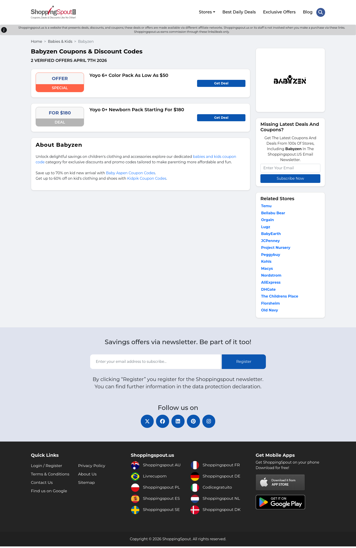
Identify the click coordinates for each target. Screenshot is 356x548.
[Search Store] (320, 12)
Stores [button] (205, 12)
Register (244, 363)
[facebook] (162, 422)
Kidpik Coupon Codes (146, 178)
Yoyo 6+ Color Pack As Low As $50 (128, 75)
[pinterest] (194, 422)
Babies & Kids (60, 41)
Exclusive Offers (279, 12)
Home (36, 41)
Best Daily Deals (239, 12)
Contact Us (42, 484)
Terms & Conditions (50, 475)
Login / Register (47, 467)
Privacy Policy (92, 467)
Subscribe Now (290, 178)
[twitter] (146, 422)
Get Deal (221, 83)
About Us (87, 475)
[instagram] (210, 422)
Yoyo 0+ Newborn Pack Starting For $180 (136, 109)
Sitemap (86, 484)
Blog (308, 12)
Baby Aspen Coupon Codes (130, 172)
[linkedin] (178, 422)
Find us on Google (49, 492)
